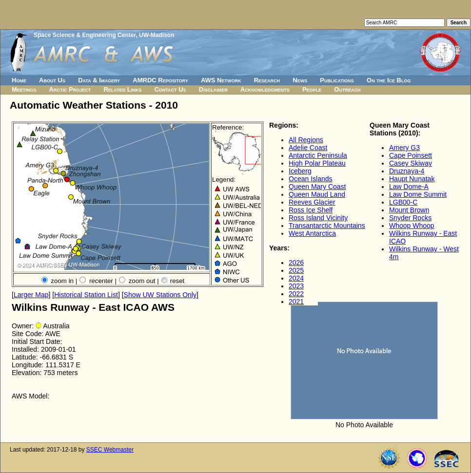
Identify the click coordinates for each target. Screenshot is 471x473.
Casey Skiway (410, 163)
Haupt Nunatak (411, 179)
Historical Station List (86, 295)
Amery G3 (404, 147)
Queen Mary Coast (317, 186)
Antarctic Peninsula (318, 155)
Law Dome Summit (418, 194)
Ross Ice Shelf (311, 210)
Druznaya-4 (406, 171)
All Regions (306, 140)
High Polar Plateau (317, 163)
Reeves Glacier (312, 202)
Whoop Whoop (411, 225)
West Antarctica (312, 233)
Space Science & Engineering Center (85, 35)
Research (267, 80)
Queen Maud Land (317, 194)
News (300, 80)
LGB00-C (403, 202)
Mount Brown (409, 210)
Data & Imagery (99, 80)
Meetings (24, 89)
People (311, 89)
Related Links (122, 89)
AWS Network (221, 80)
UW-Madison (156, 35)
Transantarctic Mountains (327, 225)
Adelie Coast (308, 147)
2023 (296, 286)
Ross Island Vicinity (318, 218)
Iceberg (300, 171)
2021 (296, 301)
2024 (296, 278)
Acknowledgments (265, 89)
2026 (296, 262)
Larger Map (31, 295)
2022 (296, 294)
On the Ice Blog (389, 80)
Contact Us (170, 89)
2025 (296, 270)
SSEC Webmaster (110, 449)
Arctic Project (70, 89)
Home (19, 80)
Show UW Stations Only (160, 295)
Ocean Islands (311, 179)
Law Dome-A (409, 186)
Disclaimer (213, 89)
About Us (52, 80)
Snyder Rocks (410, 218)
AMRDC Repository (160, 80)
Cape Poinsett (410, 155)
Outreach (347, 89)
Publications (337, 80)
